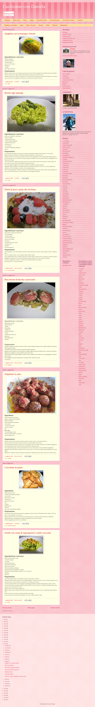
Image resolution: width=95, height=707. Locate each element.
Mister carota (65, 82)
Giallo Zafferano (66, 77)
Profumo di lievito (66, 86)
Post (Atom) (9, 610)
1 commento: (17, 523)
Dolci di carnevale (66, 179)
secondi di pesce (11, 270)
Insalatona (65, 196)
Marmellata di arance (67, 265)
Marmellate (63, 25)
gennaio (7, 685)
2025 (5, 621)
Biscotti (55, 25)
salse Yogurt (65, 234)
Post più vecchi (55, 607)
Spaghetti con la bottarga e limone (20, 33)
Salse (21, 25)
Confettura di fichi (66, 36)
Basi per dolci (65, 151)
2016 (5, 641)
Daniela (73, 48)
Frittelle (64, 187)
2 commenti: (17, 178)
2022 (5, 628)
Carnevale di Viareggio (67, 157)
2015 (5, 643)
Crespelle (65, 171)
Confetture (65, 165)
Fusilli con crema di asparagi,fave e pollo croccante (28, 533)
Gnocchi (64, 191)
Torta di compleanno (67, 248)
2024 (5, 623)
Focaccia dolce (66, 183)
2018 (5, 637)
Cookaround (65, 75)
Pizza (64, 214)
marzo (6, 681)
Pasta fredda (65, 210)
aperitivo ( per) (66, 147)
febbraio (7, 683)
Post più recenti (7, 607)
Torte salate (65, 250)
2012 (5, 693)
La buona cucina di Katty (68, 80)
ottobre (6, 650)
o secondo (65, 204)
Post (5, 12)
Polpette (9, 458)
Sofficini (64, 244)
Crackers (64, 169)
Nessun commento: (18, 268)
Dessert (41, 25)
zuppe (64, 257)
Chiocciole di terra (66, 161)
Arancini (64, 149)
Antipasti (7, 20)
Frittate (64, 185)
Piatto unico (16, 20)
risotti (9, 180)
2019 (5, 635)
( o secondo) (65, 141)
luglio (6, 656)
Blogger (53, 704)
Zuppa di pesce (66, 255)
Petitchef (64, 84)
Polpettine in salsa (13, 374)
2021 (5, 630)
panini (64, 206)
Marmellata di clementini (68, 42)
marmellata (65, 198)
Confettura (65, 163)
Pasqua (64, 208)
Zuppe (32, 20)
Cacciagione (65, 155)
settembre (7, 652)
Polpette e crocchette (10, 25)
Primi (25, 20)
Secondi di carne (42, 20)
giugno (6, 659)
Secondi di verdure (68, 20)
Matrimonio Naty (66, 200)
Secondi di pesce (55, 20)
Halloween (65, 193)
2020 (5, 632)
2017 (5, 639)
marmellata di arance (67, 34)
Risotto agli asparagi (14, 93)
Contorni (64, 167)
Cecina (64, 159)
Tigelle (64, 246)
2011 (5, 695)
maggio (6, 661)
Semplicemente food (67, 88)
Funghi (64, 189)
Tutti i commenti (8, 15)
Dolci (47, 25)
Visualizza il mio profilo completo (70, 55)
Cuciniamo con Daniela (24, 6)
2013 (5, 690)
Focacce (64, 181)
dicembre (7, 645)
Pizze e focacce (31, 25)
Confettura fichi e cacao (68, 40)
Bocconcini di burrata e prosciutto (20, 279)
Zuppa (64, 252)
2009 (5, 699)
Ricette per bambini (67, 226)
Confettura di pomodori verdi (69, 38)
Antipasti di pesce (66, 145)
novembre (7, 647)
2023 (5, 626)
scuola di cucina (66, 236)
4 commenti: (17, 81)
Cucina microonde (66, 173)
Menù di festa (65, 202)
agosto (6, 654)
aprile (6, 679)
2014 (5, 688)
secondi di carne (66, 238)
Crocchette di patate (14, 467)
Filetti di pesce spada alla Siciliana (20, 189)
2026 (5, 619)
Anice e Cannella (66, 73)
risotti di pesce (66, 230)
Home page (31, 607)
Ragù (64, 224)
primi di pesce (65, 220)
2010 (5, 697)
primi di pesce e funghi (67, 222)
